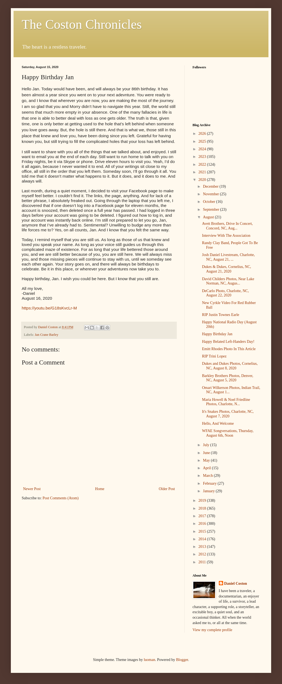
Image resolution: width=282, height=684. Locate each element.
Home (99, 489)
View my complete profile (212, 630)
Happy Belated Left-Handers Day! (228, 342)
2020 (202, 180)
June (207, 453)
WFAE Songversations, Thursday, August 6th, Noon (228, 433)
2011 (202, 562)
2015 (202, 531)
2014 (202, 539)
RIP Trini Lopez (214, 356)
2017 (202, 516)
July (206, 445)
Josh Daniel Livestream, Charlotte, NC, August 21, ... (228, 257)
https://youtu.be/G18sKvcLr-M (49, 308)
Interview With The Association (226, 236)
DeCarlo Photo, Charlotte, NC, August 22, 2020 (225, 293)
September (211, 209)
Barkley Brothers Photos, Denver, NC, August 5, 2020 (227, 378)
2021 (202, 172)
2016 (202, 524)
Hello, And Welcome (218, 423)
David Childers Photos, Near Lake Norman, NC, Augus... (228, 281)
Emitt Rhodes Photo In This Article (229, 349)
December (211, 186)
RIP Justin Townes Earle (220, 315)
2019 (202, 500)
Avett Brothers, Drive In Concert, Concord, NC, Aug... (227, 226)
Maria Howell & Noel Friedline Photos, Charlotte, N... (226, 402)
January (209, 491)
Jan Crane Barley (46, 335)
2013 (202, 547)
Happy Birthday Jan (217, 334)
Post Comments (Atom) (61, 498)
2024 (202, 149)
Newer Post (32, 489)
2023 (202, 157)
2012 (202, 554)
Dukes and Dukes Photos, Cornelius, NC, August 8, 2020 (230, 366)
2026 (202, 134)
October (209, 202)
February (210, 483)
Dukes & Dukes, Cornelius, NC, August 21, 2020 (226, 269)
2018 (202, 508)
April (207, 468)
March (208, 476)
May (207, 460)
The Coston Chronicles (82, 24)
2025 (202, 141)
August (209, 217)
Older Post (167, 489)
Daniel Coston (235, 583)
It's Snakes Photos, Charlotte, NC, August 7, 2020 (228, 414)
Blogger (182, 660)
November (211, 194)
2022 (202, 164)
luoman (149, 660)
